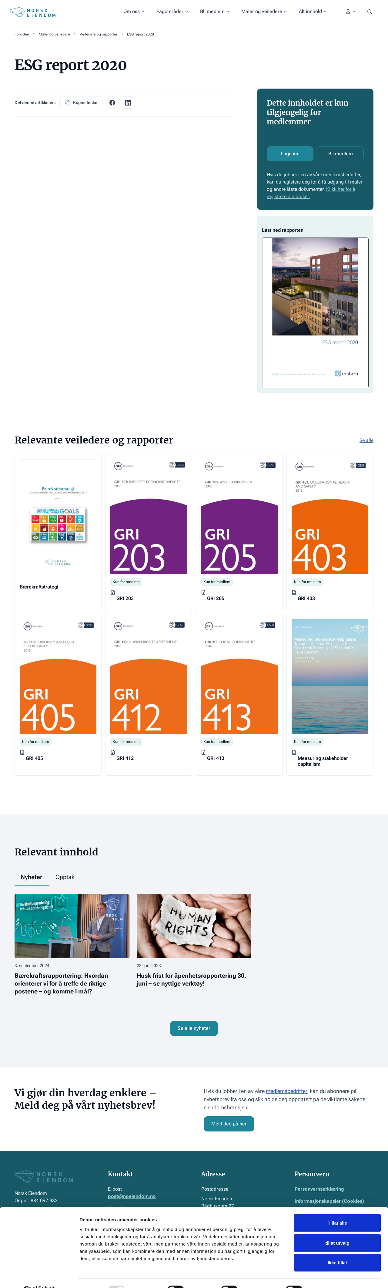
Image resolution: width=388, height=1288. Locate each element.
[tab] (32, 877)
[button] (133, 12)
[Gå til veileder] (58, 532)
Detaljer (322, 1276)
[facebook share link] (112, 102)
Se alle (366, 440)
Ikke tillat (337, 1248)
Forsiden (22, 34)
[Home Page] (32, 12)
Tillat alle (337, 1208)
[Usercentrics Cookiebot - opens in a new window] (39, 1276)
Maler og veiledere (54, 34)
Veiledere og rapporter (98, 34)
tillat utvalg (337, 1228)
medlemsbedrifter (286, 1091)
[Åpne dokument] (315, 304)
